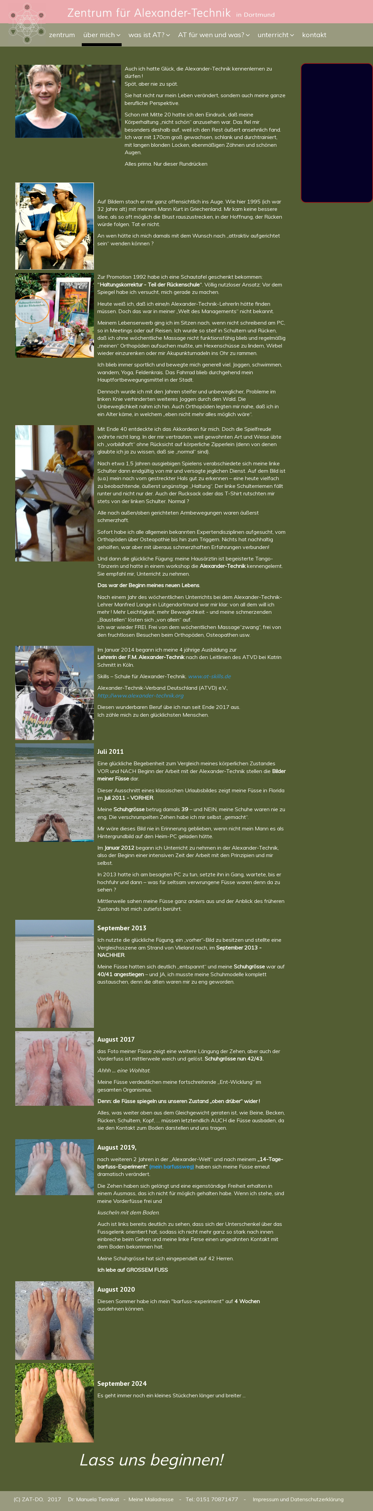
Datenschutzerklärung (317, 1499)
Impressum (266, 1499)
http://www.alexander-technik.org (140, 695)
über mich (99, 34)
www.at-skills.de (209, 676)
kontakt (314, 34)
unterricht (273, 34)
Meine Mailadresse (151, 1499)
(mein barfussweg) (171, 1166)
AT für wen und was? (211, 34)
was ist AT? (146, 34)
